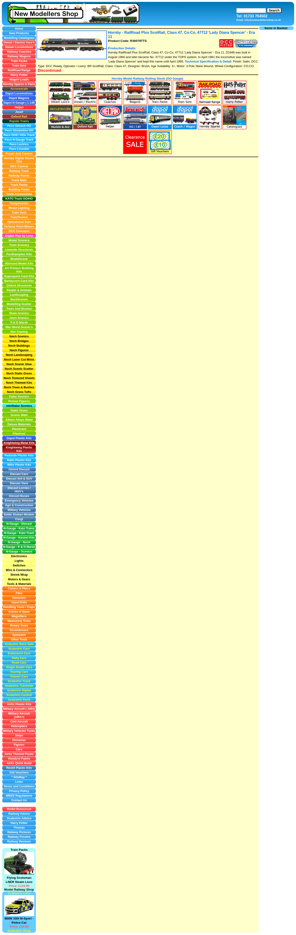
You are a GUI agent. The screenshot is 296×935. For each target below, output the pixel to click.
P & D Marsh (26, 547)
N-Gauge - (10, 547)
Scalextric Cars (19, 893)
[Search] (251, 10)
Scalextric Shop (19, 930)
